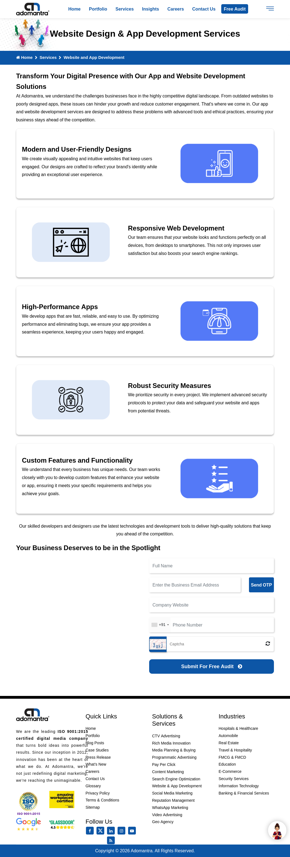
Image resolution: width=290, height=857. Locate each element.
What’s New (96, 764)
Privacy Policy (98, 793)
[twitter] (101, 833)
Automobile (228, 736)
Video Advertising (167, 815)
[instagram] (122, 831)
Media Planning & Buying (174, 750)
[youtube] (133, 831)
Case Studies (97, 750)
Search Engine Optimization (176, 779)
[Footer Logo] (32, 715)
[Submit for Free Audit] (211, 666)
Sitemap (93, 807)
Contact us (203, 9)
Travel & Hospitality (235, 750)
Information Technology (239, 786)
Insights (150, 9)
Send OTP (261, 585)
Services (125, 9)
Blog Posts (95, 743)
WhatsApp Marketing (170, 808)
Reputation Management (173, 800)
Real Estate (229, 743)
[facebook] (91, 831)
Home (74, 9)
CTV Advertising (166, 736)
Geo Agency (163, 822)
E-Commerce (230, 771)
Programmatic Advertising (174, 757)
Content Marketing (168, 772)
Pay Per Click (163, 764)
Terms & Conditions (102, 800)
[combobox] (160, 625)
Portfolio (98, 9)
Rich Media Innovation (171, 743)
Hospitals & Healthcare (238, 728)
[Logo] (32, 9)
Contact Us (95, 779)
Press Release (98, 757)
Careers (175, 9)
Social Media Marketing (172, 793)
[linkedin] (112, 831)
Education (227, 764)
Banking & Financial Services (244, 793)
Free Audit (235, 9)
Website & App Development (177, 786)
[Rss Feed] (112, 841)
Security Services (234, 779)
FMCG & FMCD (232, 757)
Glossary (93, 786)
